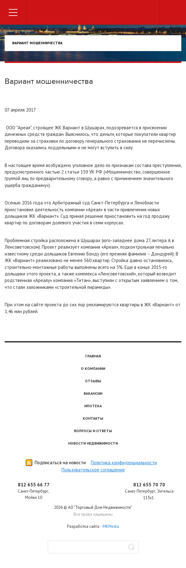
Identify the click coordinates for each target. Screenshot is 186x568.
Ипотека (93, 405)
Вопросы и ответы (93, 430)
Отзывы (93, 381)
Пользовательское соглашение (93, 470)
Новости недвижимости (93, 443)
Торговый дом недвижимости (93, 13)
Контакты (93, 418)
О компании (93, 368)
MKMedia (111, 526)
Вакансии (93, 393)
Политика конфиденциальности (124, 462)
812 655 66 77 (34, 485)
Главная (93, 356)
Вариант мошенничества (37, 43)
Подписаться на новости (60, 462)
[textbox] (93, 547)
